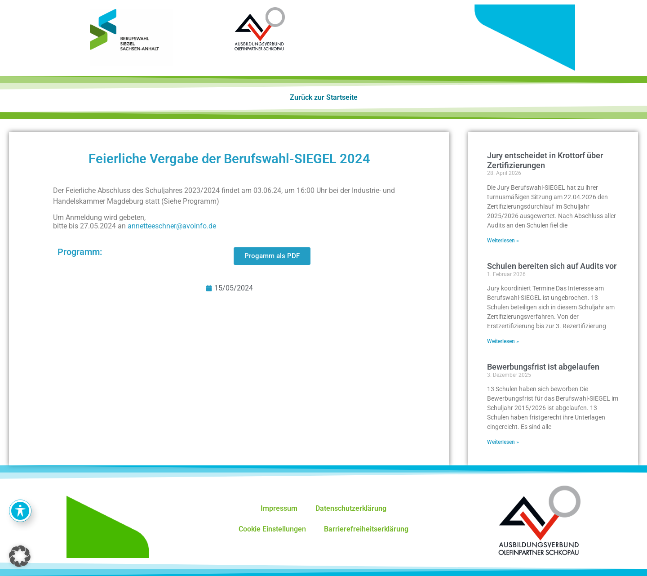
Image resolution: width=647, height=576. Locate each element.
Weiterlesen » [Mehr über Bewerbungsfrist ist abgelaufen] (503, 442)
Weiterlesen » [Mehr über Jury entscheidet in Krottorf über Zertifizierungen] (503, 240)
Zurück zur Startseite (324, 97)
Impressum (279, 508)
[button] (20, 556)
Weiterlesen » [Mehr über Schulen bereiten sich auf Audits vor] (503, 341)
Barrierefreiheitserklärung (366, 529)
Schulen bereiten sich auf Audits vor (551, 266)
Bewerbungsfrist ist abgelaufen (543, 366)
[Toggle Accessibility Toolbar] (20, 511)
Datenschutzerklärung (350, 508)
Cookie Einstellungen (272, 529)
